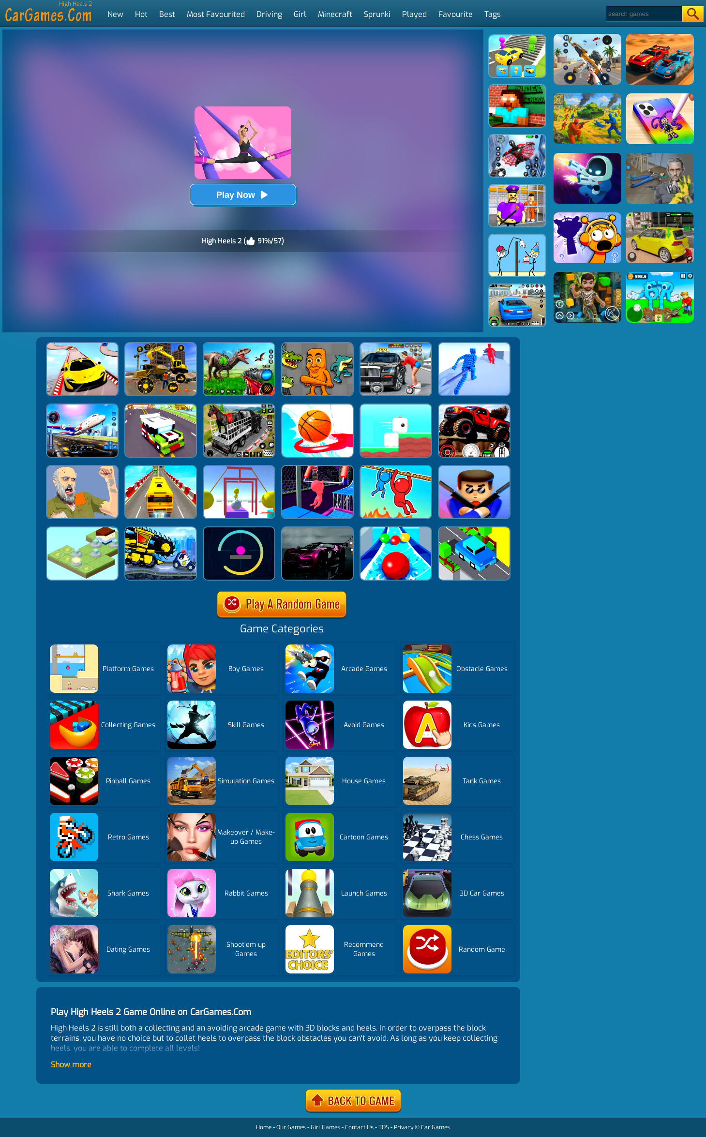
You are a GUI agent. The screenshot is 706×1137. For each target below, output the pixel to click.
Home (263, 1127)
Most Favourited (216, 14)
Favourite (455, 14)
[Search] (643, 14)
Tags (492, 14)
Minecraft (335, 14)
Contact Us (359, 1127)
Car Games (435, 1127)
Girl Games (325, 1127)
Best (167, 14)
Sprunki (377, 14)
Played (414, 14)
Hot (141, 14)
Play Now (243, 195)
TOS (383, 1127)
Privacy (403, 1127)
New (115, 14)
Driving (269, 14)
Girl (300, 14)
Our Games (291, 1127)
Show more (71, 1065)
